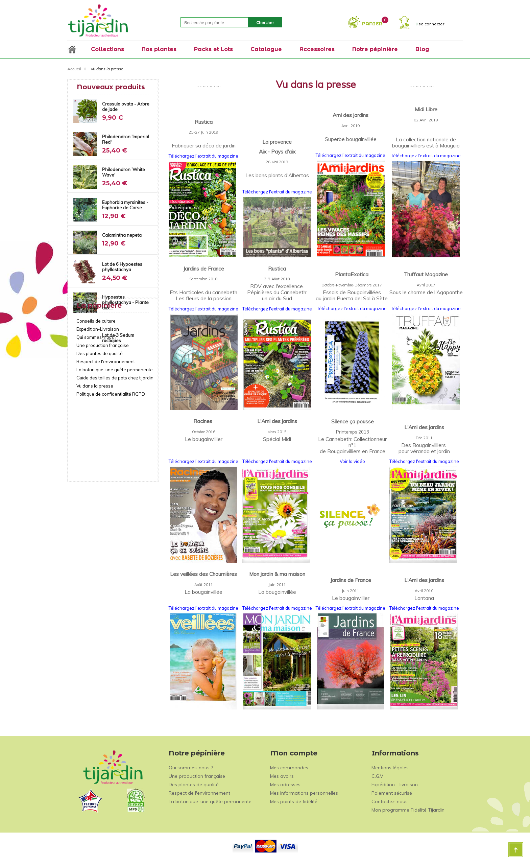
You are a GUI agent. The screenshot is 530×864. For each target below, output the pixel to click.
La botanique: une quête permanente (114, 433)
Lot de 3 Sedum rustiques (118, 337)
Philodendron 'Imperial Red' (125, 139)
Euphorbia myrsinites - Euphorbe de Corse (125, 205)
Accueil (74, 68)
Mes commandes (289, 768)
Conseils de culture (96, 385)
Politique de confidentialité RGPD (110, 458)
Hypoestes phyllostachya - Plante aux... (125, 302)
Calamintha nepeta (122, 235)
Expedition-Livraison (97, 393)
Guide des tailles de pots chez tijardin (114, 441)
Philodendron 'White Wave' (123, 172)
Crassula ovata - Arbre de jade (125, 106)
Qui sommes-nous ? (96, 401)
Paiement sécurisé (391, 793)
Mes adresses (285, 784)
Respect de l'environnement (105, 425)
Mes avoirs (282, 776)
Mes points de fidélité (293, 801)
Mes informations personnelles (304, 793)
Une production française (102, 409)
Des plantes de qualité (99, 417)
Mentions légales (390, 768)
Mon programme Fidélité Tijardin (407, 810)
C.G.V (377, 776)
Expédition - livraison (394, 784)
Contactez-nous (389, 801)
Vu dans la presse (94, 449)
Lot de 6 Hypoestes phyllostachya (122, 266)
